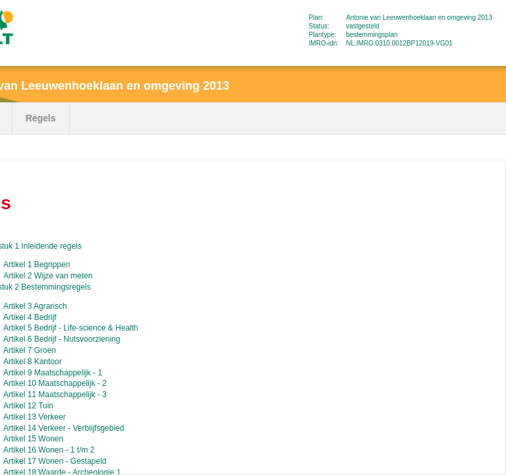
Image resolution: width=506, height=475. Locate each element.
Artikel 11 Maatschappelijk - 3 (55, 394)
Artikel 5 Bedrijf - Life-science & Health (70, 327)
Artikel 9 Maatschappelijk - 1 (52, 372)
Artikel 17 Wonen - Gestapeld (55, 461)
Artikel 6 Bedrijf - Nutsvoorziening (61, 339)
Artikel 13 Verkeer (34, 417)
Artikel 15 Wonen (33, 438)
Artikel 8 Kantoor (32, 361)
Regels (41, 118)
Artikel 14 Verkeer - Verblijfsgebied (63, 428)
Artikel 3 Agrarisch (35, 306)
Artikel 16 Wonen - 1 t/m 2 (49, 450)
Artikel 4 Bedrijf (30, 317)
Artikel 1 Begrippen (36, 264)
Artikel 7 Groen (29, 350)
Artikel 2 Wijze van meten (47, 275)
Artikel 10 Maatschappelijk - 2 (55, 383)
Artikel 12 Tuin (28, 405)
